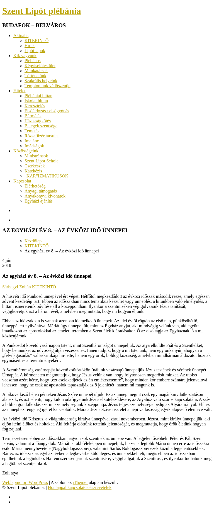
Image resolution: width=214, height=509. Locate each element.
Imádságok (34, 145)
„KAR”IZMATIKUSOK (46, 176)
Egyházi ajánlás (39, 201)
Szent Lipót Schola (42, 161)
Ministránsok (36, 156)
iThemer (80, 482)
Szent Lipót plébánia (41, 11)
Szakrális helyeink (41, 80)
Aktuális (20, 35)
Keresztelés (35, 105)
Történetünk (35, 75)
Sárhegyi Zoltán (16, 286)
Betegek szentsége (41, 125)
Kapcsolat (22, 181)
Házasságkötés (38, 120)
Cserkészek (35, 166)
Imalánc (32, 140)
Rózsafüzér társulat (42, 135)
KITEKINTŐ (36, 40)
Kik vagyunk (25, 55)
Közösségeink (25, 150)
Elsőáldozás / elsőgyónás (47, 110)
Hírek (30, 45)
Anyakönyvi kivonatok (45, 196)
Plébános (33, 60)
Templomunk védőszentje (47, 85)
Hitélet (19, 90)
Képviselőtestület (40, 65)
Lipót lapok (35, 50)
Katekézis (33, 171)
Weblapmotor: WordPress (25, 482)
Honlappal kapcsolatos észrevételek (79, 487)
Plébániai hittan (38, 95)
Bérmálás (33, 115)
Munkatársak (36, 70)
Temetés (32, 130)
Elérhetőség (35, 186)
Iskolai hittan (36, 100)
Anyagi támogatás (41, 191)
